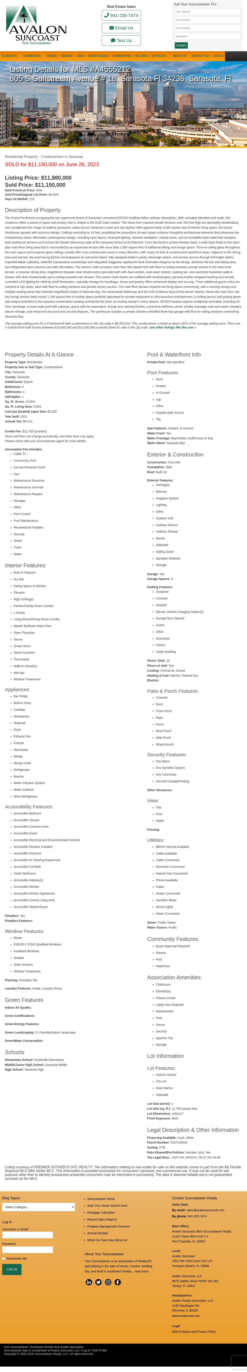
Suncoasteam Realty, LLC (51, 1359)
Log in (86, 1355)
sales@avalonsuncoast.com (205, 1219)
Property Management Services (108, 1231)
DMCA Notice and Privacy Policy (194, 1338)
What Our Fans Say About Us (107, 1243)
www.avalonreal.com (186, 1323)
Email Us (121, 27)
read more (142, 1273)
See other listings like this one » (172, 337)
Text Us (121, 40)
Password (8, 1253)
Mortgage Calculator (101, 1220)
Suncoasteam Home (101, 1208)
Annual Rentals (97, 1237)
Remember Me (17, 1268)
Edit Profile (100, 1355)
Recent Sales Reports (102, 1226)
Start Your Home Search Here (107, 1214)
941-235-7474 (121, 15)
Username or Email (15, 1239)
